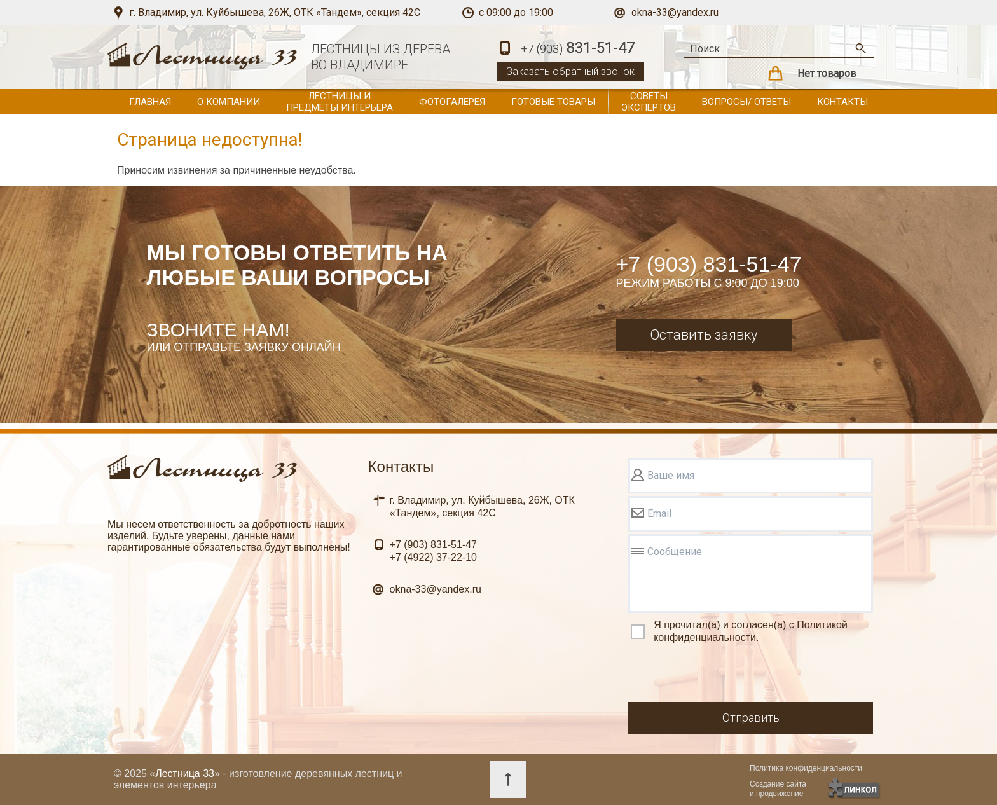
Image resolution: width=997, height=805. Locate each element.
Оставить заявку (703, 335)
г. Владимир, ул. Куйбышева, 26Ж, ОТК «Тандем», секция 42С (274, 12)
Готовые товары (553, 101)
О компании (228, 101)
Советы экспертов (648, 101)
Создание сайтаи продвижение (778, 789)
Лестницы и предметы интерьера (339, 101)
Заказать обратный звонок (570, 71)
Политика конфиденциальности (806, 768)
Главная (150, 101)
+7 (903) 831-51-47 (709, 264)
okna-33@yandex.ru (675, 12)
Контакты (842, 101)
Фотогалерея (452, 101)
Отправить (751, 717)
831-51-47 (578, 48)
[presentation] (725, 674)
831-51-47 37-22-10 (433, 551)
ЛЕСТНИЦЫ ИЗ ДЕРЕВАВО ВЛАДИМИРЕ (380, 56)
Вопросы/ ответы (746, 101)
